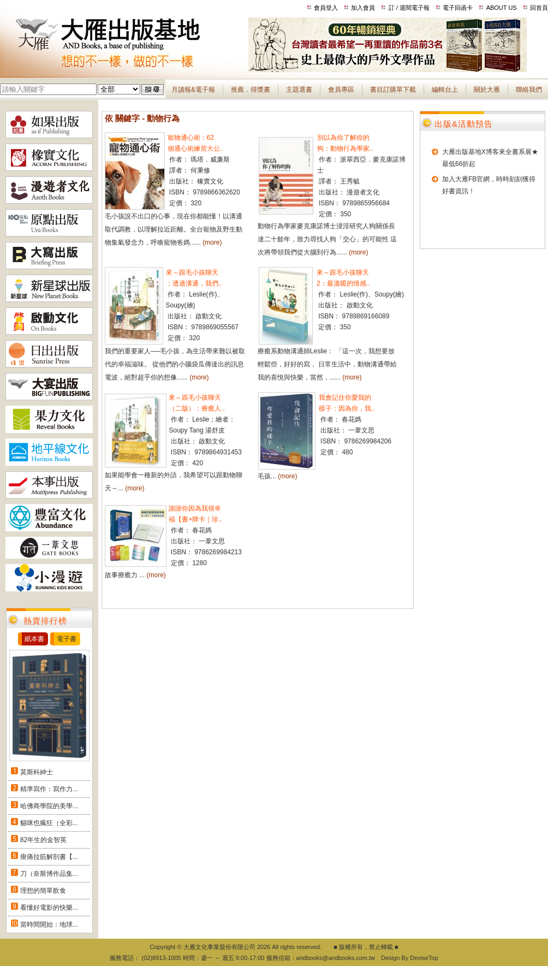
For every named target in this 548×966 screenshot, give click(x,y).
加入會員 (363, 7)
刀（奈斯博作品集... (49, 874)
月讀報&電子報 (193, 89)
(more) (212, 242)
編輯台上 (445, 89)
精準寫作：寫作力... (49, 789)
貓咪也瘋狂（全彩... (49, 823)
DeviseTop (424, 958)
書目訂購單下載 (393, 89)
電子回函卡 (458, 7)
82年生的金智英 (43, 840)
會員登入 (326, 7)
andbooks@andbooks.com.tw (335, 958)
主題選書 (299, 89)
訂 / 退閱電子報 (409, 7)
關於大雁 (487, 89)
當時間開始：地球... (49, 924)
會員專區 (341, 89)
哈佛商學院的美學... (49, 806)
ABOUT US (501, 7)
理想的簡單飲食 (43, 890)
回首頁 (539, 7)
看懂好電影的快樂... (49, 907)
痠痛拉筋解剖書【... (49, 857)
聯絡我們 (529, 89)
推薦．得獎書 (250, 89)
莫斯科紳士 (36, 772)
